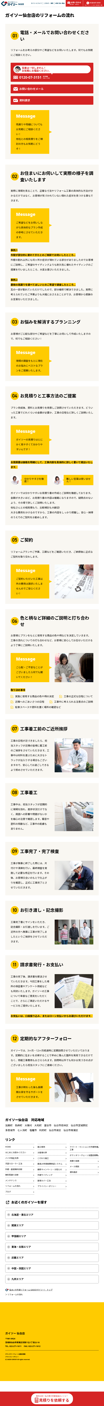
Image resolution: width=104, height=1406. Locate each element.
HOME (8, 1172)
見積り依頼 (74, 1186)
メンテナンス (11, 1206)
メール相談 (74, 1192)
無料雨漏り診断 (11, 1200)
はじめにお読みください (15, 1178)
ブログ (8, 1217)
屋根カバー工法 (44, 1206)
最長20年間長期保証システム (49, 1189)
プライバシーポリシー (46, 1212)
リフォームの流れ (12, 1211)
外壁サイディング (44, 1200)
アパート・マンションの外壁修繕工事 (84, 1174)
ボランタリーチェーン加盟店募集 (84, 1181)
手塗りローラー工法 (13, 1189)
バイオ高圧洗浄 (11, 1183)
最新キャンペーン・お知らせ (49, 1195)
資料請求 (73, 1197)
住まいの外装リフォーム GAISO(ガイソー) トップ (31, 1315)
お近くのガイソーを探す (26, 1227)
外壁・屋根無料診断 (13, 1195)
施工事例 (41, 1172)
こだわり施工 (43, 1183)
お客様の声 (42, 1178)
